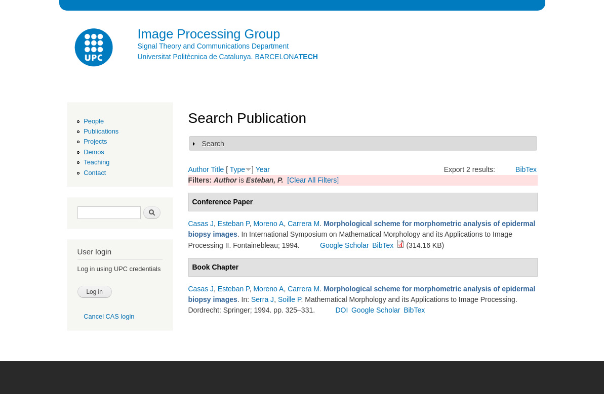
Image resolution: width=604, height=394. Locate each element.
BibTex (526, 169)
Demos (94, 152)
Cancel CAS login (109, 316)
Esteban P (234, 224)
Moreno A (268, 224)
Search (213, 144)
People (94, 121)
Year (263, 169)
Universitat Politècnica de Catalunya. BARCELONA (228, 57)
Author (198, 169)
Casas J (201, 224)
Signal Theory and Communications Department (213, 46)
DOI (341, 310)
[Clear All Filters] (313, 180)
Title (217, 169)
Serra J (262, 299)
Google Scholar (344, 245)
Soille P (289, 299)
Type (237, 169)
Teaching (96, 162)
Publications (101, 131)
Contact (95, 173)
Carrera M (303, 224)
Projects (95, 141)
